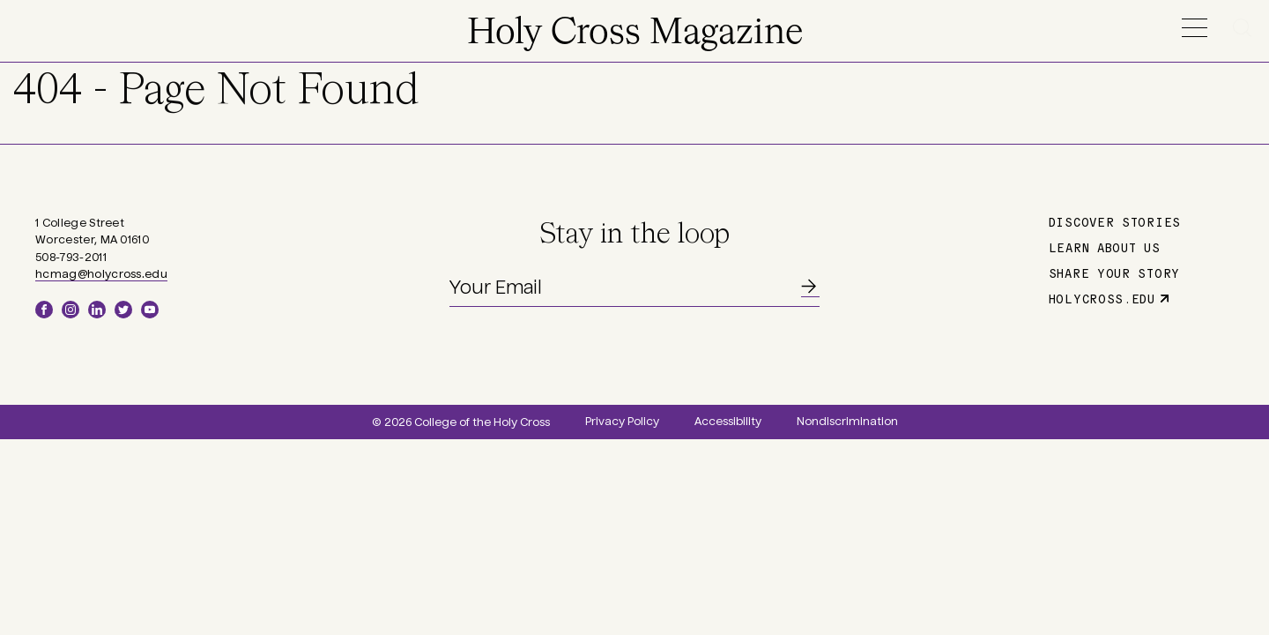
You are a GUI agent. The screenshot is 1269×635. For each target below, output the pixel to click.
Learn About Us (1105, 247)
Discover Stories (1115, 221)
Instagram (70, 309)
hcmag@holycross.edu (101, 274)
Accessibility (727, 421)
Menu (1194, 28)
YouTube (150, 309)
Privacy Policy (622, 421)
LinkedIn (97, 309)
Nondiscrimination (847, 421)
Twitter (123, 309)
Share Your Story (1114, 272)
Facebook (44, 309)
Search (1245, 28)
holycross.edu (1102, 298)
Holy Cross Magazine (635, 33)
